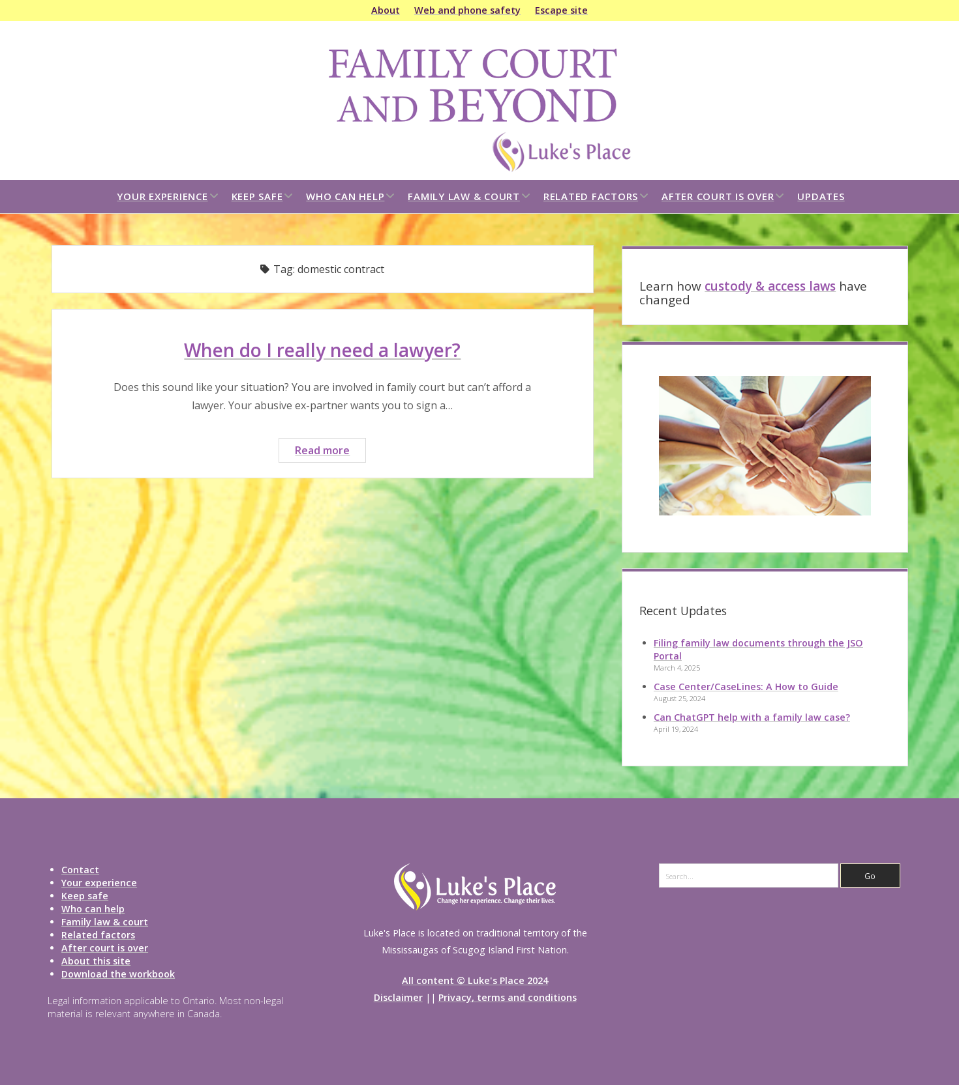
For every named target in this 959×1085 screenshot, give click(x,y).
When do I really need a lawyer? (322, 350)
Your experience (162, 196)
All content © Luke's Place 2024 (475, 980)
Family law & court (464, 196)
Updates (820, 196)
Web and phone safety (467, 10)
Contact (80, 869)
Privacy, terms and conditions (507, 997)
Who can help (345, 196)
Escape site (561, 10)
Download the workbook (118, 974)
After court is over (718, 196)
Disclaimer (398, 997)
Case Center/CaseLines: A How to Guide (746, 686)
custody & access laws (770, 286)
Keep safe (257, 196)
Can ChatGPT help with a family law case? (752, 717)
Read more (330, 452)
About (385, 10)
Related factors (590, 196)
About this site (95, 961)
